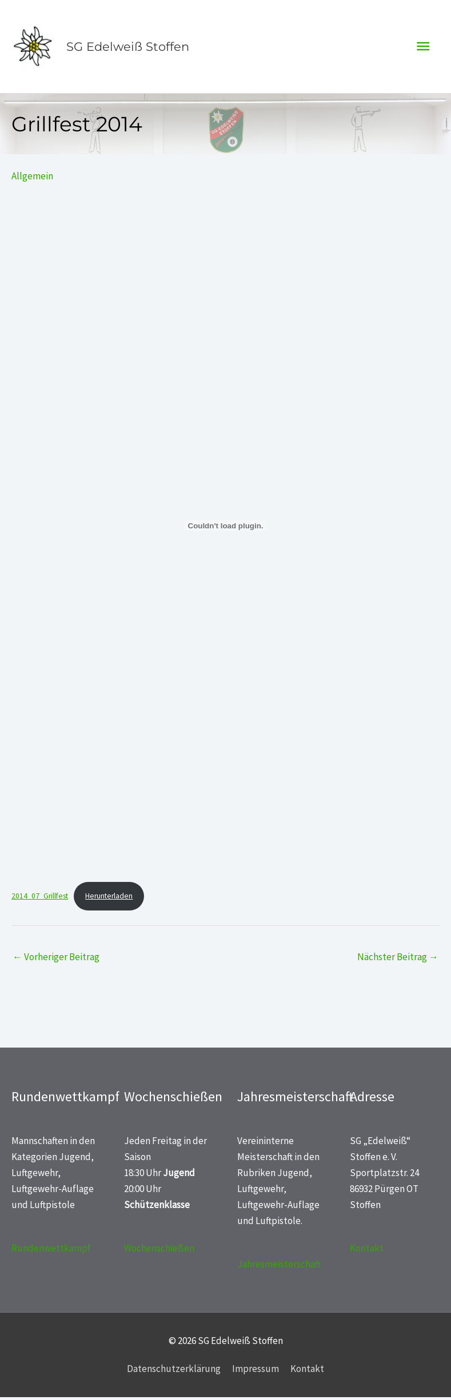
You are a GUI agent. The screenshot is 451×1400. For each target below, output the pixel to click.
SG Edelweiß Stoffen (127, 48)
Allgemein (32, 179)
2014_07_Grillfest (39, 899)
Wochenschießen (159, 1251)
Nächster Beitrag (397, 959)
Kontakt (367, 1251)
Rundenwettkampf (51, 1251)
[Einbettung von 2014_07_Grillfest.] (225, 528)
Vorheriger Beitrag (56, 959)
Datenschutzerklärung (174, 1371)
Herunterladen (109, 899)
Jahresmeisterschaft (279, 1267)
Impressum (255, 1371)
